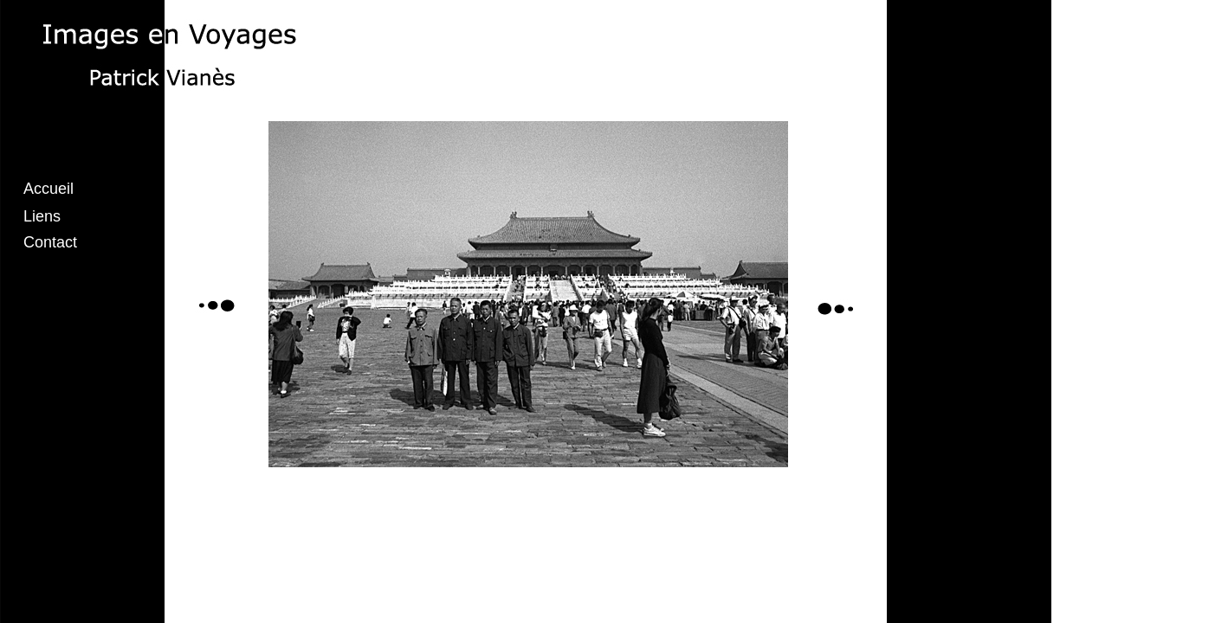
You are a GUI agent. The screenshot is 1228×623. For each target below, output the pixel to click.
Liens (42, 216)
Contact (50, 242)
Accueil (48, 188)
